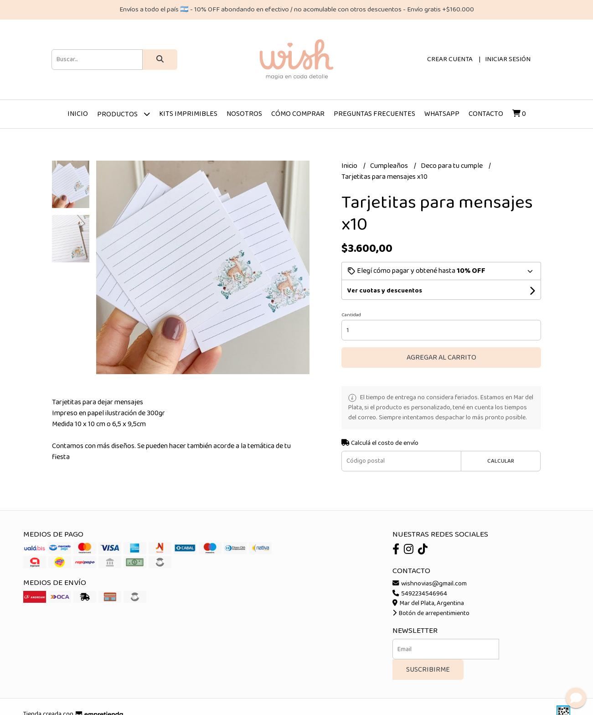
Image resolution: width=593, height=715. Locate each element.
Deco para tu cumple (452, 166)
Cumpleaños (389, 166)
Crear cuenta (450, 59)
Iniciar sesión (508, 59)
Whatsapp (441, 114)
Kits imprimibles (188, 114)
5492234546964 (419, 593)
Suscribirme (428, 669)
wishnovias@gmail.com (429, 583)
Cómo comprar (298, 114)
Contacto (486, 114)
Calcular (500, 461)
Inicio (77, 114)
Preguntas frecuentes (374, 114)
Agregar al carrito (441, 357)
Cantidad (351, 315)
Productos (123, 114)
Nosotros (244, 114)
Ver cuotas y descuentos (384, 291)
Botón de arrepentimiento (430, 613)
